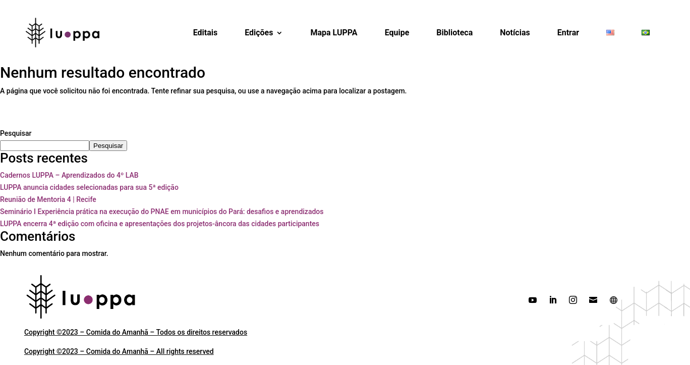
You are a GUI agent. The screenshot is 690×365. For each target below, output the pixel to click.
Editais (205, 32)
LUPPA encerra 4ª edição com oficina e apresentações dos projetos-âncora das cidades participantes (159, 224)
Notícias (515, 32)
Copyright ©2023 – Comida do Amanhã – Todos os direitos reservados (135, 332)
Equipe (397, 32)
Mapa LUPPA (333, 32)
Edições (259, 32)
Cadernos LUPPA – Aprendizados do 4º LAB (69, 175)
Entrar (568, 32)
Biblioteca (454, 32)
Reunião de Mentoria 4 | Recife (48, 199)
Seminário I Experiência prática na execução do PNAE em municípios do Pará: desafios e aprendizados (161, 211)
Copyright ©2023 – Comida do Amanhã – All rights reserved (119, 351)
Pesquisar (16, 133)
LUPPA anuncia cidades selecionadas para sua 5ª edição (89, 187)
